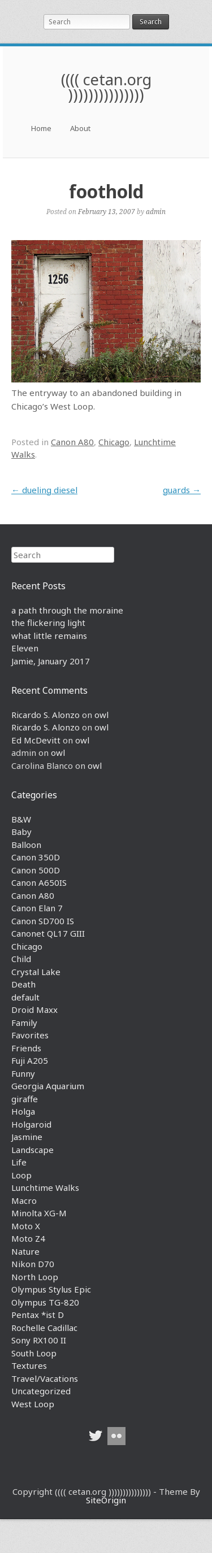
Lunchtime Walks (45, 1187)
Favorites (30, 1035)
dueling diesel (44, 489)
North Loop (34, 1276)
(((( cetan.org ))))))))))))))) (106, 87)
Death (23, 984)
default (25, 997)
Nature (25, 1251)
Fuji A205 (29, 1060)
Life (19, 1162)
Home (41, 128)
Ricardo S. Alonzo (45, 714)
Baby (21, 831)
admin (156, 211)
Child (21, 958)
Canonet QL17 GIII (48, 933)
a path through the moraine (67, 610)
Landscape (32, 1149)
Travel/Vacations (44, 1378)
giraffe (24, 1098)
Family (24, 1022)
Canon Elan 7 (37, 907)
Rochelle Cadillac (44, 1327)
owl (101, 714)
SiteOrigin (106, 1500)
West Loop (32, 1404)
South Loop (34, 1353)
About (80, 128)
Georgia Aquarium (47, 1085)
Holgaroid (31, 1124)
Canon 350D (35, 857)
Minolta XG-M (39, 1213)
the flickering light (48, 622)
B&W (21, 819)
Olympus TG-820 (45, 1302)
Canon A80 (72, 441)
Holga (23, 1111)
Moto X (25, 1226)
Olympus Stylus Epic (51, 1289)
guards (182, 489)
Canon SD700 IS (42, 920)
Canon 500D (35, 870)
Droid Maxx (34, 1009)
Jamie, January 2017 (50, 661)
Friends (26, 1048)
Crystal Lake (35, 971)
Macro (24, 1200)
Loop (21, 1175)
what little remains (49, 635)
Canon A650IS (39, 882)
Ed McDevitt (35, 740)
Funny (23, 1073)
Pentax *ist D (37, 1314)
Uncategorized (41, 1391)
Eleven (24, 648)
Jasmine (26, 1136)
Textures (29, 1365)
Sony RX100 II (38, 1340)
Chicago (113, 441)
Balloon (26, 844)
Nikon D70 (32, 1263)
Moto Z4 (28, 1238)
